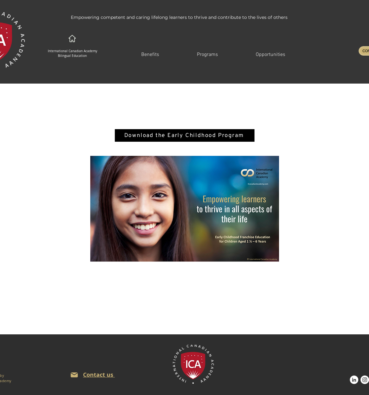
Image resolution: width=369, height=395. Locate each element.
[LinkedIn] (354, 380)
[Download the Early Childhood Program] (184, 135)
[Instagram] (365, 380)
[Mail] (74, 375)
